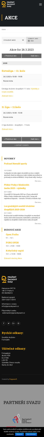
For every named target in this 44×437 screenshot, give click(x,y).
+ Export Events (22, 145)
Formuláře (6, 340)
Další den (35, 56)
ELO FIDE (5, 358)
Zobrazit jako (33, 38)
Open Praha (12, 234)
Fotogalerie (6, 353)
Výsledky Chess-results (11, 363)
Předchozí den (10, 56)
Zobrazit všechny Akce (13, 258)
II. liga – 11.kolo (11, 107)
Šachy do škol (7, 365)
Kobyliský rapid (15, 250)
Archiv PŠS (6, 356)
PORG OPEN (12, 242)
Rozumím (19, 434)
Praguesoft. (13, 379)
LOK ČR (5, 360)
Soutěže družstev (8, 337)
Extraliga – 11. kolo (13, 70)
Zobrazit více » (7, 96)
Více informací (31, 434)
